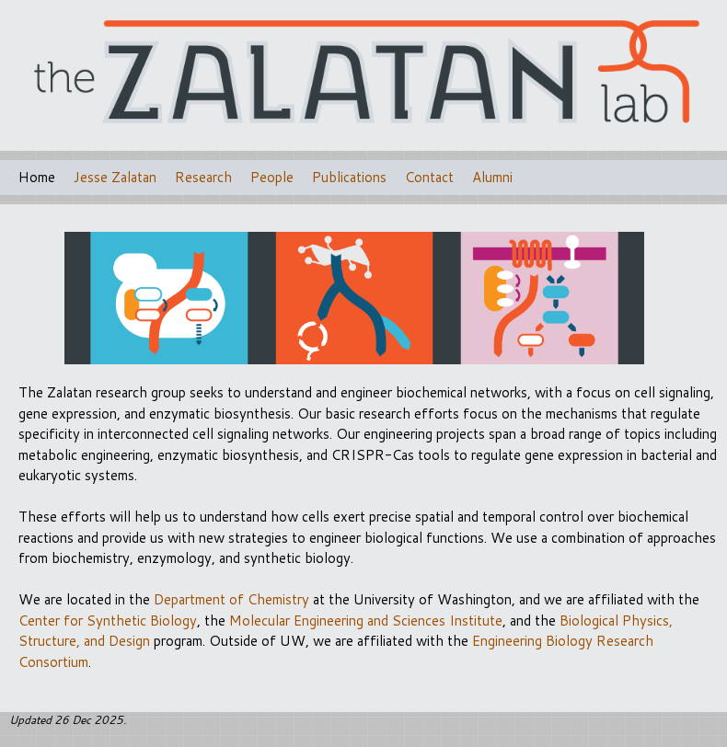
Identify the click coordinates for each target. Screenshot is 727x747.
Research (203, 177)
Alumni (492, 177)
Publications (349, 177)
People (272, 177)
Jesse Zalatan (115, 177)
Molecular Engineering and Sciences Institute (365, 620)
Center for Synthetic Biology (107, 620)
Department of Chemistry (231, 599)
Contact (429, 177)
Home (36, 177)
